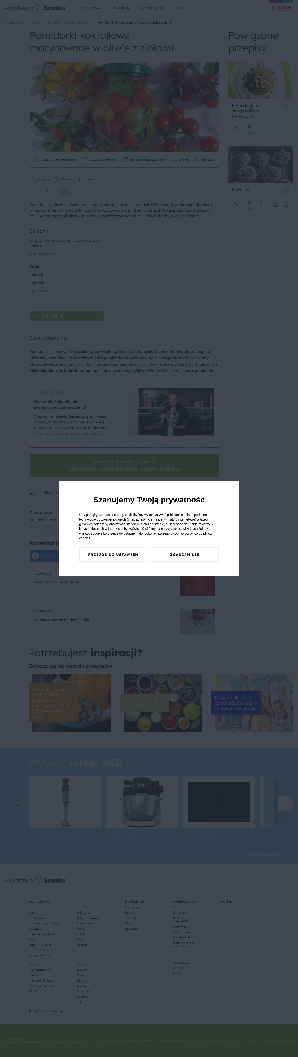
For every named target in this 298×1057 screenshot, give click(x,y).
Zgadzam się (184, 554)
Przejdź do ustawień (113, 554)
